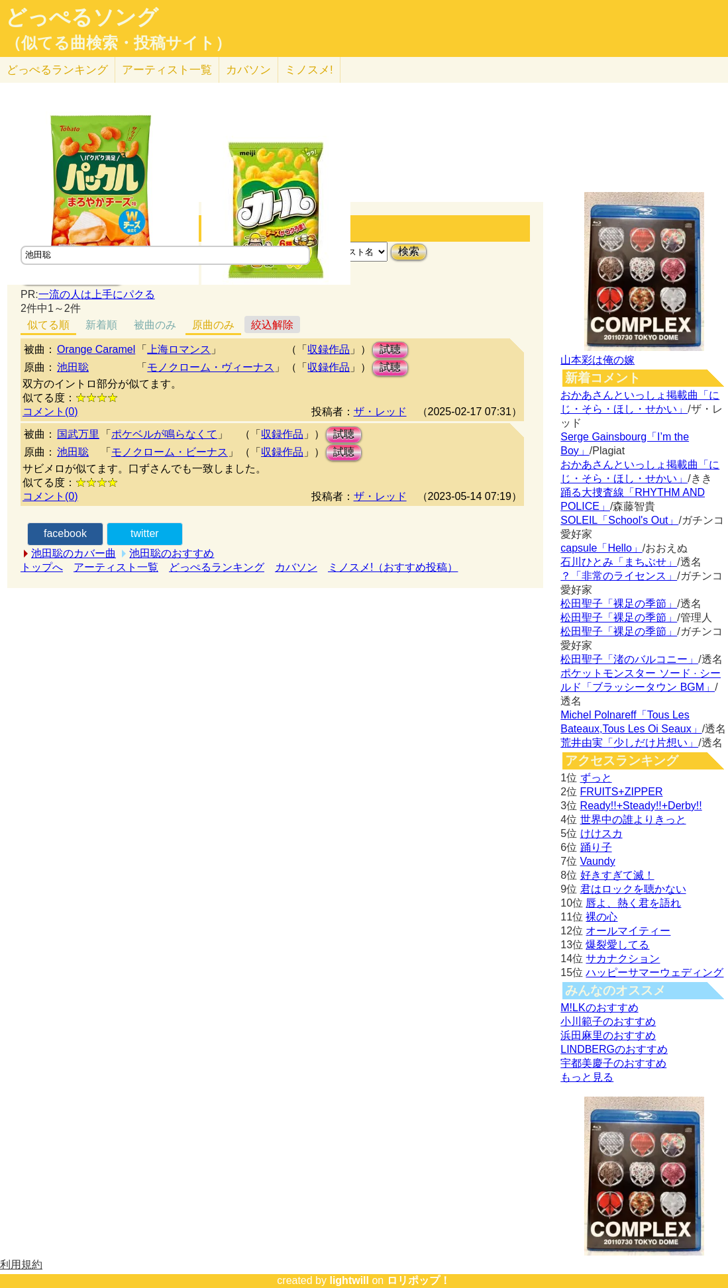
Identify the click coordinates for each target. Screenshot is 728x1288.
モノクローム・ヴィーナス (210, 367)
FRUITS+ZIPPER (621, 791)
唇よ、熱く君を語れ (633, 903)
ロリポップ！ (418, 1280)
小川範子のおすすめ (608, 1021)
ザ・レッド (380, 411)
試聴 (390, 349)
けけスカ (601, 833)
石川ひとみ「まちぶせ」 (618, 562)
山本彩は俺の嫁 (597, 360)
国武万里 (78, 434)
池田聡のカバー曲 (73, 553)
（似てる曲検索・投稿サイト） (118, 43)
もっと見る (586, 1077)
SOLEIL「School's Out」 (619, 520)
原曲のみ (213, 324)
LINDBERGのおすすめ (614, 1049)
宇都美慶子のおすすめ (613, 1063)
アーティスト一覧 (116, 567)
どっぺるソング (81, 17)
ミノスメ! (309, 70)
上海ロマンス (179, 349)
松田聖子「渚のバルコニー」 (629, 659)
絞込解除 (272, 324)
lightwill (349, 1280)
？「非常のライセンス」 (618, 575)
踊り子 (596, 847)
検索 (408, 251)
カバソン (248, 70)
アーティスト (167, 70)
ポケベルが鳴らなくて (164, 434)
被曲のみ (155, 324)
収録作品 (328, 349)
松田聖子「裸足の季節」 (618, 603)
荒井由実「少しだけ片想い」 (629, 742)
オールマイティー (628, 930)
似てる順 (48, 324)
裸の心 (601, 916)
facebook (65, 533)
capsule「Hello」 (601, 548)
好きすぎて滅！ (617, 875)
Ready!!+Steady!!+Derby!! (641, 805)
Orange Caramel (96, 349)
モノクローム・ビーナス (169, 452)
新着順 (101, 324)
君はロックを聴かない (633, 889)
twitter (144, 533)
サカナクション (623, 958)
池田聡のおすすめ (171, 553)
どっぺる (57, 70)
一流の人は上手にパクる (96, 294)
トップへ (42, 567)
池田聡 (73, 367)
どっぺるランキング (216, 567)
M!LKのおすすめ (599, 1007)
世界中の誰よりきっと (633, 819)
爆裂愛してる (617, 944)
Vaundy (597, 861)
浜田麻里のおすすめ (608, 1035)
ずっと (596, 777)
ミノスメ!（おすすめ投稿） (393, 567)
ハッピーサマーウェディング (654, 972)
